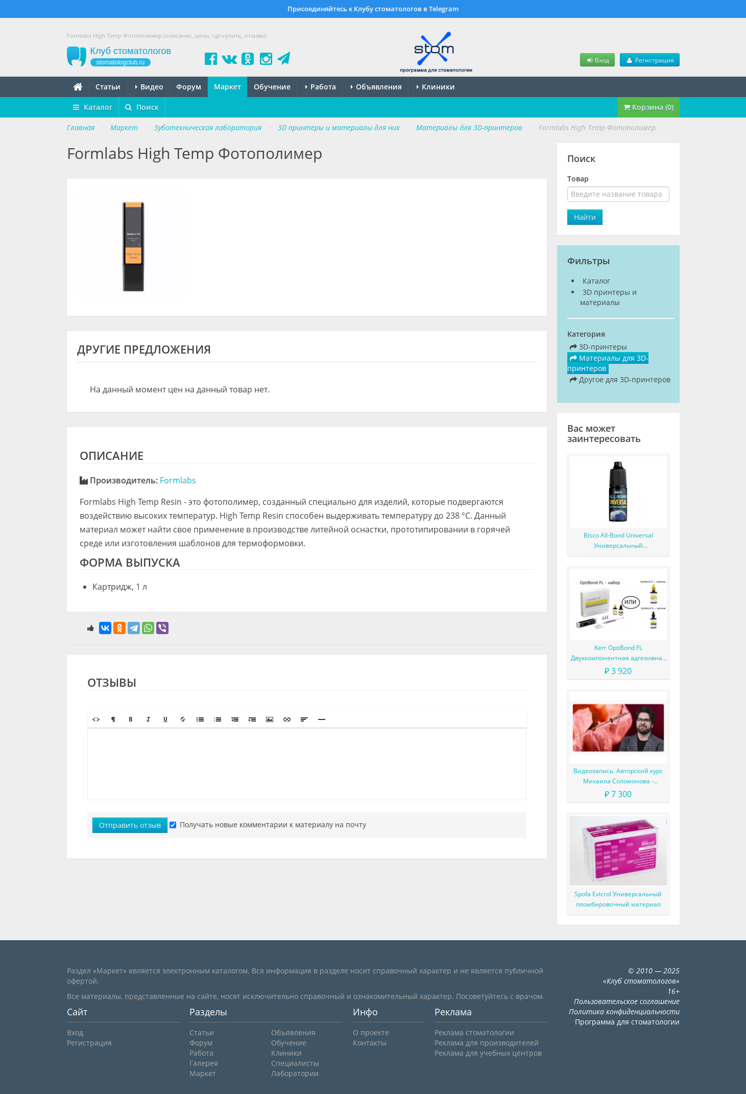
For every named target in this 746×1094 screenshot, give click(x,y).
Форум (188, 86)
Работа (320, 86)
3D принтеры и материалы (608, 297)
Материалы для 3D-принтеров (607, 363)
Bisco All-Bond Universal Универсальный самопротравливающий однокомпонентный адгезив (618, 541)
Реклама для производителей (487, 1043)
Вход (597, 60)
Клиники (436, 86)
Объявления (376, 86)
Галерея (203, 1063)
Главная (80, 127)
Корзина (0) (648, 107)
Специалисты (295, 1063)
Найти (585, 217)
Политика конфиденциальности (624, 1011)
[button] (96, 719)
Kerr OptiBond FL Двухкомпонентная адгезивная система (618, 653)
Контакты (370, 1043)
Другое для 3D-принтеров (620, 379)
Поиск (142, 107)
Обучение (272, 86)
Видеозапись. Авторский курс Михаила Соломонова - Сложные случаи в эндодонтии (618, 776)
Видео (149, 86)
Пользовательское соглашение (627, 1001)
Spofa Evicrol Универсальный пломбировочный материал (618, 899)
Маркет (227, 86)
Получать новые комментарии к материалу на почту (268, 824)
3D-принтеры (598, 347)
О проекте (371, 1032)
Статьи (108, 86)
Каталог (92, 107)
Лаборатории (295, 1073)
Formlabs (178, 480)
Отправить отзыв (130, 825)
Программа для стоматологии (627, 1022)
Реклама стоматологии (474, 1032)
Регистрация (649, 60)
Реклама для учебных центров (488, 1053)
